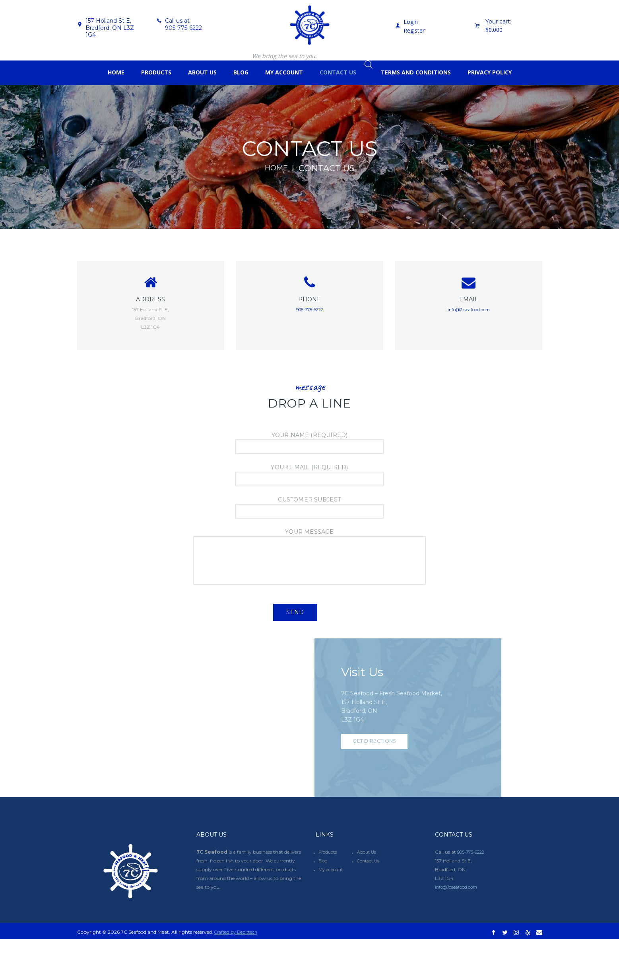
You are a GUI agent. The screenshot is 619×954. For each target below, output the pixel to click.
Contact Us (369, 875)
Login (411, 21)
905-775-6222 (183, 27)
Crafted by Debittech (238, 946)
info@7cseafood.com (468, 312)
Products (328, 866)
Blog (323, 875)
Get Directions (380, 759)
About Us (367, 866)
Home (276, 168)
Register (414, 30)
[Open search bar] (369, 64)
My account (331, 884)
